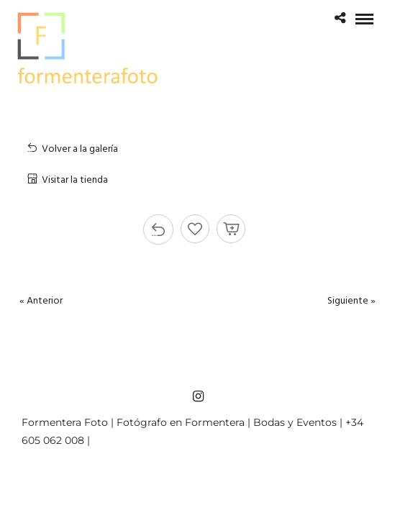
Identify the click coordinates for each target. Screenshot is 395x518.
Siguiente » (351, 301)
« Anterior (41, 301)
